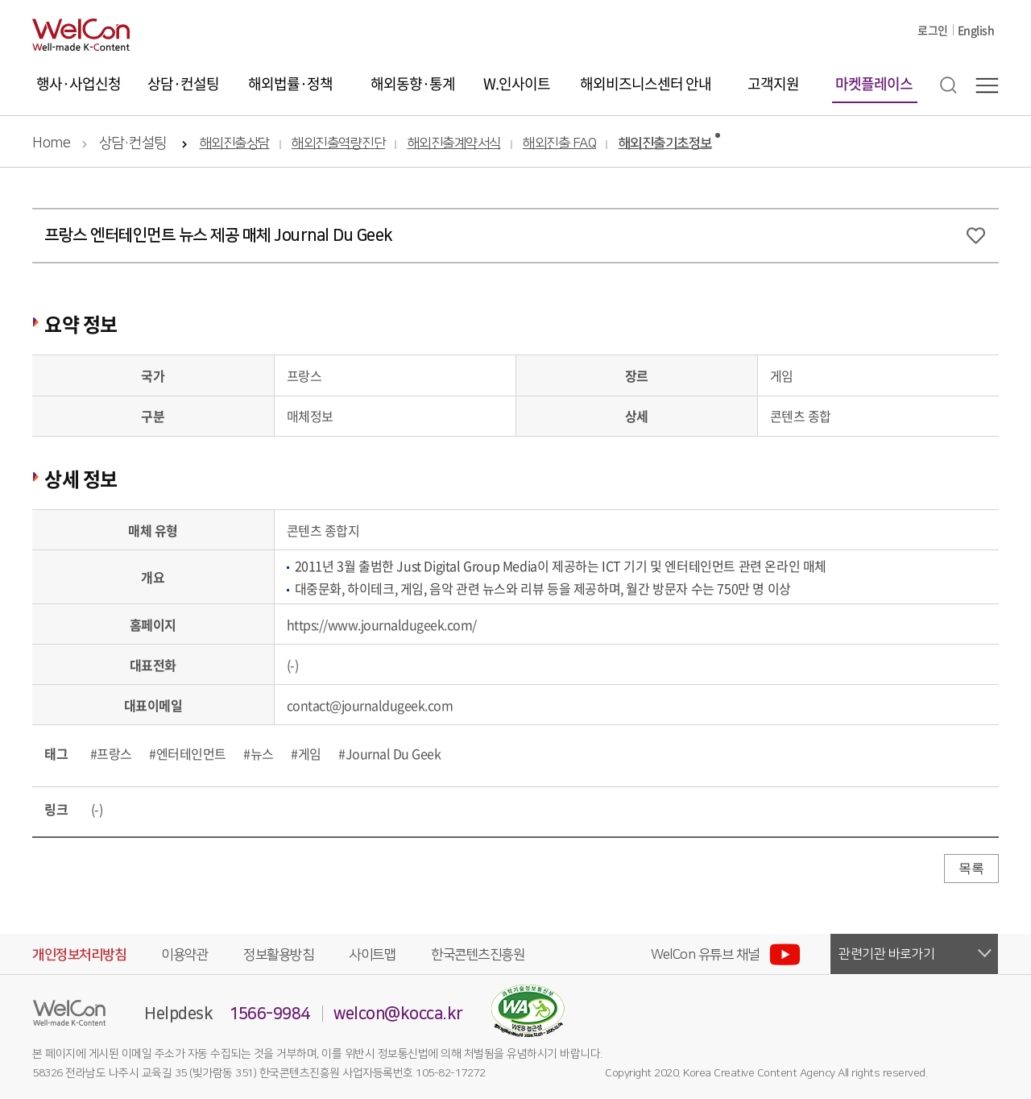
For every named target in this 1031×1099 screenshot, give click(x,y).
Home (51, 143)
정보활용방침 (278, 955)
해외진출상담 (235, 144)
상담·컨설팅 (183, 83)
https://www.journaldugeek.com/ (382, 624)
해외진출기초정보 (665, 144)
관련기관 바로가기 (886, 954)
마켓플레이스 (874, 83)
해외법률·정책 (290, 83)
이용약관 (184, 955)
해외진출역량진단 (338, 144)
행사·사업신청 (78, 83)
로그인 (932, 30)
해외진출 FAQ (559, 144)
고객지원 (773, 83)
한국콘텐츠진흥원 (477, 955)
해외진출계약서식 (454, 144)
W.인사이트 (516, 83)
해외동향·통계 (413, 83)
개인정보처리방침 (79, 955)
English (976, 30)
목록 (971, 868)
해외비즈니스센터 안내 (645, 83)
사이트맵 (372, 955)
